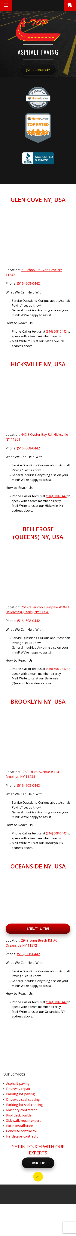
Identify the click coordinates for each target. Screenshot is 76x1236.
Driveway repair (18, 1088)
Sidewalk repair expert (23, 1120)
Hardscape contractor (23, 1136)
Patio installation (19, 1125)
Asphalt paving (18, 1083)
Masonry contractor (21, 1110)
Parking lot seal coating (24, 1104)
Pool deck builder (19, 1115)
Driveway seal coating (23, 1099)
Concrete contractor (21, 1131)
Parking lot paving (20, 1094)
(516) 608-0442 (38, 70)
